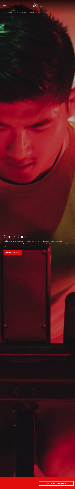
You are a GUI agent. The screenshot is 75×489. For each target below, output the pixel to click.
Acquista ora (69, 5)
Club (16, 12)
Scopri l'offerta (12, 252)
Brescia (24, 12)
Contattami (72, 5)
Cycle (47, 12)
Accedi (65, 5)
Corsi (40, 12)
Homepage (7, 12)
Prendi (56, 483)
